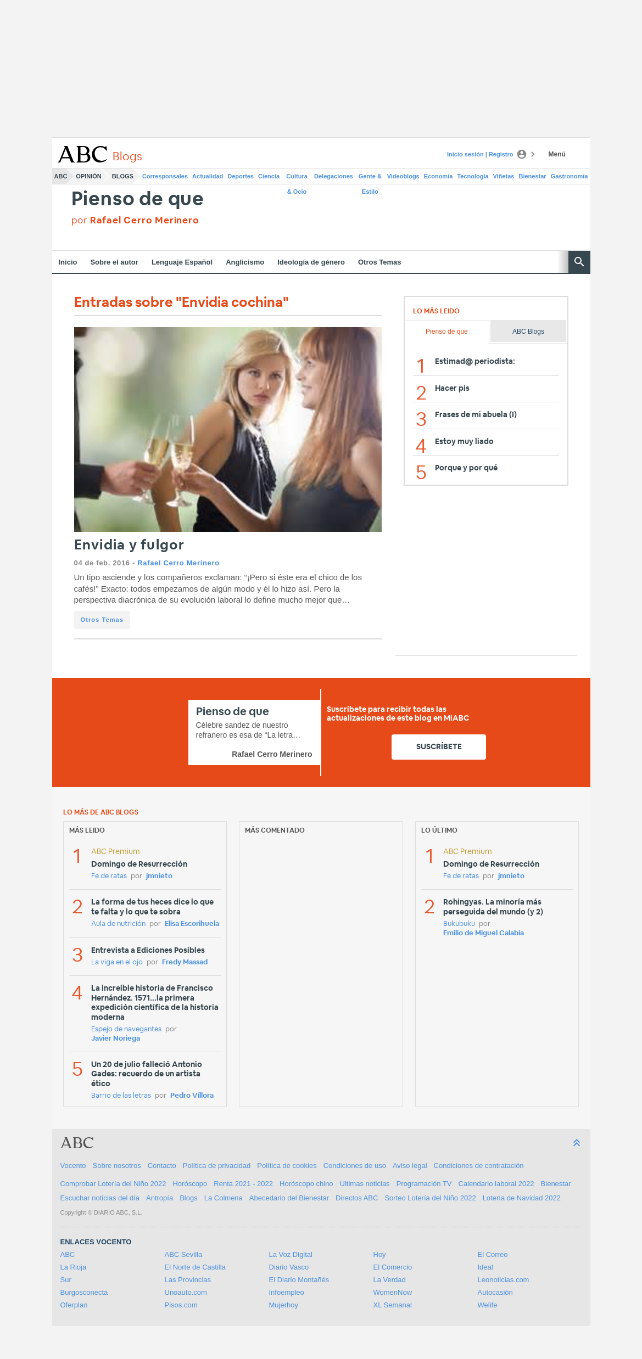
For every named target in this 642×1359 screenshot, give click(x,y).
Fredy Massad (185, 962)
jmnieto (159, 876)
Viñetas (504, 176)
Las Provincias (188, 1279)
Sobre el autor (114, 262)
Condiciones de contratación (479, 1165)
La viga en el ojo (117, 962)
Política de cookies (286, 1165)
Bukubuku (459, 924)
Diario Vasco (289, 1267)
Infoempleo (286, 1292)
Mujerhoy (283, 1305)
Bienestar (532, 176)
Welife (488, 1305)
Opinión (88, 176)
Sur (65, 1279)
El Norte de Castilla (195, 1267)
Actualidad (207, 176)
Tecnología (472, 176)
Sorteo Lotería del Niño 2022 (430, 1198)
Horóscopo (189, 1184)
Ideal (485, 1267)
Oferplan (74, 1305)
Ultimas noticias (365, 1184)
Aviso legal (410, 1165)
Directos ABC (357, 1198)
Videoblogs (403, 176)
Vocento (73, 1165)
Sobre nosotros (117, 1165)
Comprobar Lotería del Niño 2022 (113, 1184)
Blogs (122, 176)
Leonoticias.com (503, 1279)
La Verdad (389, 1279)
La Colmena (223, 1198)
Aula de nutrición (118, 924)
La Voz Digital (291, 1254)
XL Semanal (392, 1305)
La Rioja (73, 1267)
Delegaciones (333, 176)
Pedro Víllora (192, 1095)
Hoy (379, 1254)
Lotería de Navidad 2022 (522, 1198)
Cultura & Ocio (297, 178)
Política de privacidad (217, 1165)
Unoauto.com (186, 1292)
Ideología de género (311, 262)
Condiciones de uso (354, 1165)
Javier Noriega (115, 1038)
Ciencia (269, 176)
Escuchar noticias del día (100, 1198)
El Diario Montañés (299, 1279)
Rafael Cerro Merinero (178, 563)
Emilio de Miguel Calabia (483, 933)
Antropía (159, 1198)
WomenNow (392, 1292)
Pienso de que (137, 199)
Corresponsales (165, 176)
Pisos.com (181, 1305)
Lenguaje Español (182, 262)
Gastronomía (569, 176)
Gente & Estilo (370, 178)
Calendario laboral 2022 (496, 1184)
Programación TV (424, 1184)
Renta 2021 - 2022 (243, 1184)
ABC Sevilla (184, 1254)
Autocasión (495, 1292)
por (135, 220)
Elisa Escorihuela (192, 924)
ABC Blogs (528, 331)
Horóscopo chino (306, 1184)
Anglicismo (245, 262)
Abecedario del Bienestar (289, 1198)
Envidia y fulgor (129, 545)
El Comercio (392, 1267)
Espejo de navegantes (126, 1029)
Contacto (162, 1165)
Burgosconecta (84, 1292)
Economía (438, 176)
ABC (61, 176)
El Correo (493, 1254)
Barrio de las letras (121, 1095)
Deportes (240, 176)
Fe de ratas (109, 876)
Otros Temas (379, 262)
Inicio (68, 262)
